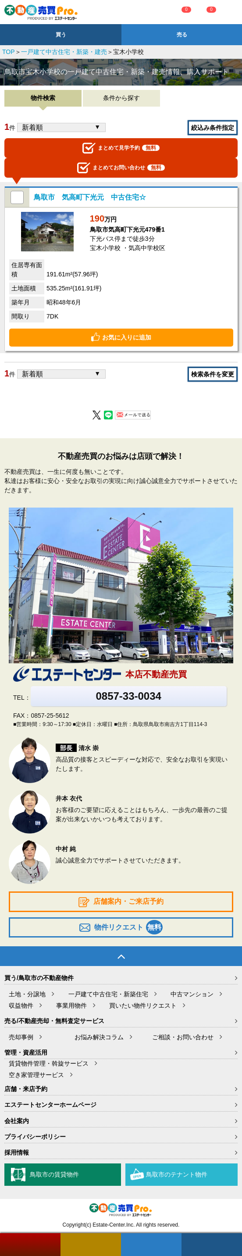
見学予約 (121, 148)
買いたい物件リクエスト (143, 1005)
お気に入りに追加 (126, 337)
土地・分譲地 (27, 994)
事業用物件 (71, 1005)
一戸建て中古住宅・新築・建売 (64, 51)
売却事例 (21, 1037)
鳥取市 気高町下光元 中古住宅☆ (90, 197)
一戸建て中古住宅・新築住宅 (108, 994)
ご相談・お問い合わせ (183, 1037)
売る (182, 35)
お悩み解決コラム (99, 1037)
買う (61, 35)
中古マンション (192, 994)
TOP (8, 51)
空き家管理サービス (36, 1074)
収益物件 (21, 1005)
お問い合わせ (121, 167)
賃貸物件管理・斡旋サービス (49, 1063)
